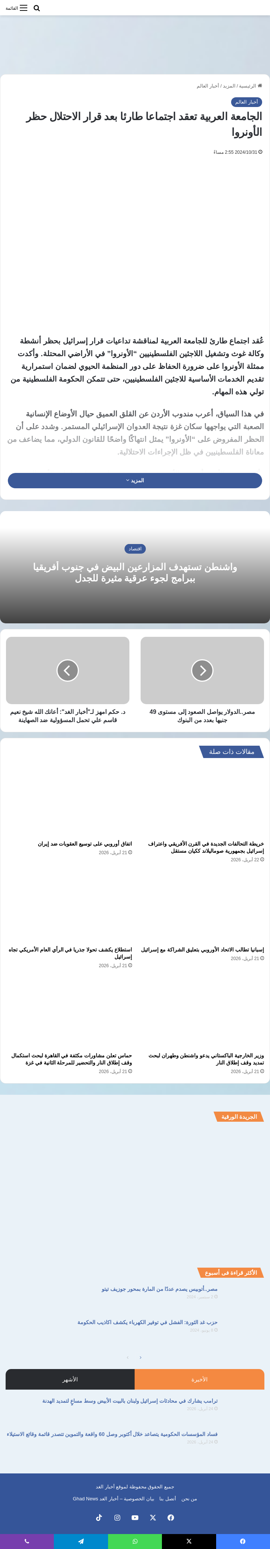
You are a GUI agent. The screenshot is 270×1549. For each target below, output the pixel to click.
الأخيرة (199, 1379)
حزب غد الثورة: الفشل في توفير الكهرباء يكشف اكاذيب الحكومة (147, 1322)
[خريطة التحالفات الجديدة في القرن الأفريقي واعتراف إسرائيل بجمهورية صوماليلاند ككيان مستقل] (201, 801)
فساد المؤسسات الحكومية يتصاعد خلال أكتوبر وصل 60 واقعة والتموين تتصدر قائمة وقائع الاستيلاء (112, 1434)
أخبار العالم (208, 86)
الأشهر (70, 1379)
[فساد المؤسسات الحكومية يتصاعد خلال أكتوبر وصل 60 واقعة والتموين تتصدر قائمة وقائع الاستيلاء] (243, 1444)
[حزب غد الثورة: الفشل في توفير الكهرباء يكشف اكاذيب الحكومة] (243, 1333)
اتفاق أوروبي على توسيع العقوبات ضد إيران (85, 844)
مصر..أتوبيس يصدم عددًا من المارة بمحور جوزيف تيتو (160, 1289)
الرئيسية (250, 86)
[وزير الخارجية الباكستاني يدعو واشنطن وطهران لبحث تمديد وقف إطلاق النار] (201, 1012)
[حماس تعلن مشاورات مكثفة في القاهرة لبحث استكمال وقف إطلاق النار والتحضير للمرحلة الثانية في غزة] (69, 1012)
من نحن (189, 1498)
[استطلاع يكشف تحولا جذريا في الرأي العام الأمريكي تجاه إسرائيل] (69, 906)
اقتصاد (135, 549)
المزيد (229, 86)
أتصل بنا (167, 1498)
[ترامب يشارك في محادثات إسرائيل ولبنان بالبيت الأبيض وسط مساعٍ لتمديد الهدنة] (243, 1411)
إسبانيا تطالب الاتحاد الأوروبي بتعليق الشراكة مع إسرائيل (202, 950)
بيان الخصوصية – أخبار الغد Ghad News (113, 1498)
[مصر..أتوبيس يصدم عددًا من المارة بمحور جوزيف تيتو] (243, 1299)
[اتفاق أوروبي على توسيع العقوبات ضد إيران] (69, 801)
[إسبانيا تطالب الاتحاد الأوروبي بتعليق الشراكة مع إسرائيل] (201, 906)
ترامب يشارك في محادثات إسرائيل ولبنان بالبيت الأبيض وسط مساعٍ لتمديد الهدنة (130, 1401)
